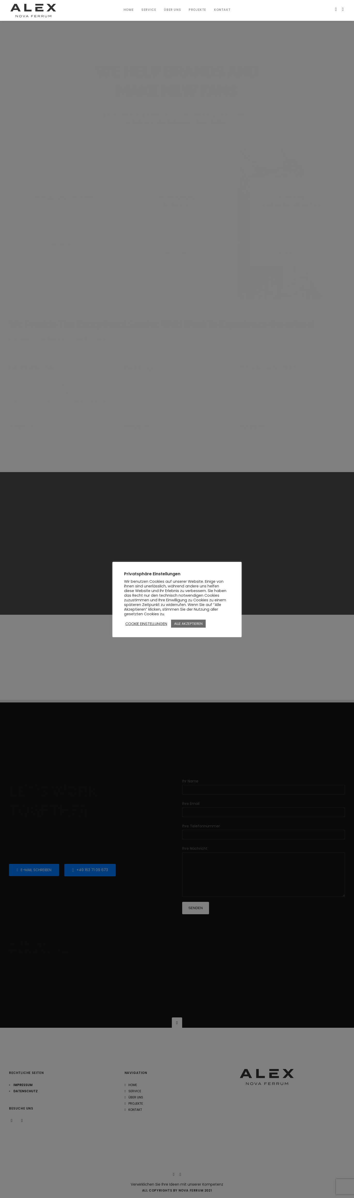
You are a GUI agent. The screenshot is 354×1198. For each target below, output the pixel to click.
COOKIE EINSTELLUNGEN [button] (146, 623)
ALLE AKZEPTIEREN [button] (188, 623)
